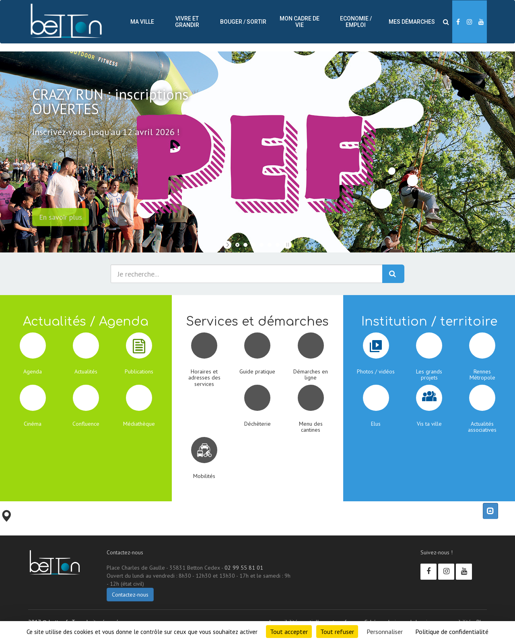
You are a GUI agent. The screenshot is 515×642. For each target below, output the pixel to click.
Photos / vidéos (376, 371)
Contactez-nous (130, 594)
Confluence (85, 423)
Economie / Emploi (356, 21)
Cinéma (32, 423)
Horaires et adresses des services (204, 378)
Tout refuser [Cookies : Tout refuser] (337, 632)
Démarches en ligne (310, 374)
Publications (139, 371)
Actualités (85, 371)
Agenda (32, 371)
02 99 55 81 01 (244, 567)
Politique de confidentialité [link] (451, 632)
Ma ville (142, 21)
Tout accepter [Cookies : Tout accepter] (289, 632)
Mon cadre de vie (299, 21)
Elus (376, 423)
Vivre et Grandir (187, 21)
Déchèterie (257, 423)
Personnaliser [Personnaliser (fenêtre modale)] (385, 632)
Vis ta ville (429, 423)
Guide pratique (257, 371)
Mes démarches (412, 21)
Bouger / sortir (243, 21)
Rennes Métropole (482, 374)
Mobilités (204, 476)
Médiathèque (139, 423)
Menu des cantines (311, 426)
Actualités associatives (482, 426)
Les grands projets (429, 374)
